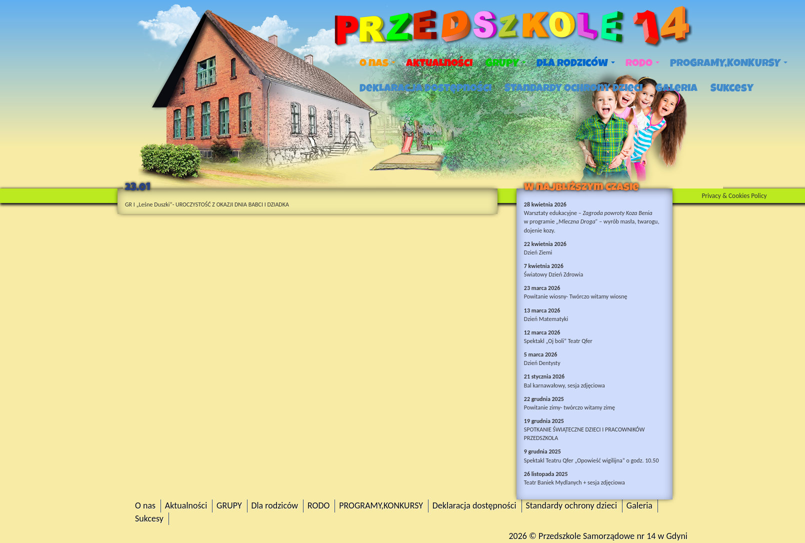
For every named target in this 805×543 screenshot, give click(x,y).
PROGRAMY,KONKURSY (729, 63)
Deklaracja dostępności (426, 88)
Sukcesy (732, 88)
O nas (378, 63)
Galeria (677, 88)
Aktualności (439, 63)
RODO (643, 63)
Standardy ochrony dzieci (573, 88)
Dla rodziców (575, 63)
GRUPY (506, 63)
